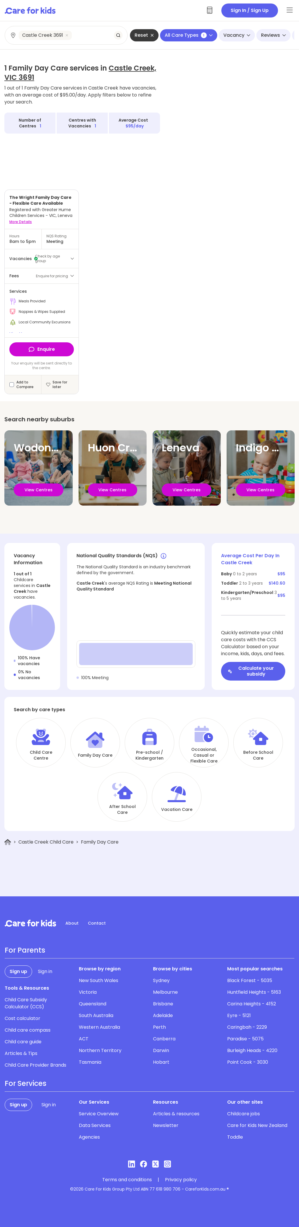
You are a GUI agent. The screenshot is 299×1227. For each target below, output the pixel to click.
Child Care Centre (41, 755)
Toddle (235, 1137)
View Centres (39, 490)
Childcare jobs (243, 1113)
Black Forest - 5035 (249, 980)
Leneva (180, 447)
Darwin (161, 1050)
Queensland (92, 1003)
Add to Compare (25, 384)
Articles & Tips (21, 1053)
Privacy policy (181, 1180)
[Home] (7, 842)
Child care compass (28, 1030)
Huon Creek (118, 447)
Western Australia (99, 1027)
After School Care (122, 809)
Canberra (164, 1038)
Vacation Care (176, 809)
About (72, 923)
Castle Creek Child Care (46, 842)
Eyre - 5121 (239, 1015)
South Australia (96, 1015)
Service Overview (99, 1113)
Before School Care (258, 755)
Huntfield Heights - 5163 (254, 992)
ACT (83, 1038)
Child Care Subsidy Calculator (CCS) (26, 1003)
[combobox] (66, 35)
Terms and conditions (127, 1180)
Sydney (161, 980)
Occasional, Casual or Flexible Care (204, 755)
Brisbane (163, 1003)
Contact (97, 923)
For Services (25, 1083)
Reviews (273, 35)
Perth (159, 1027)
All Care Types (189, 35)
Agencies (89, 1137)
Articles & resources (176, 1113)
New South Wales (98, 980)
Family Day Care (95, 755)
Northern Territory (100, 1050)
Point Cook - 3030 (247, 1062)
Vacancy (236, 35)
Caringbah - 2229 (247, 1027)
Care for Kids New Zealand (257, 1125)
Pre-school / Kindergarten (149, 755)
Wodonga (39, 447)
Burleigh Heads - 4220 (252, 1050)
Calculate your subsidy (251, 671)
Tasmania (90, 1062)
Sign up (18, 971)
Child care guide (23, 1041)
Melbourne (165, 992)
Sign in (45, 971)
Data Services (95, 1125)
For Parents (25, 950)
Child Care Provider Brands (35, 1065)
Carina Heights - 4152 (251, 1003)
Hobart (161, 1062)
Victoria (88, 992)
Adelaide (163, 1015)
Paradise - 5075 (245, 1038)
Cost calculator (22, 1018)
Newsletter (165, 1125)
